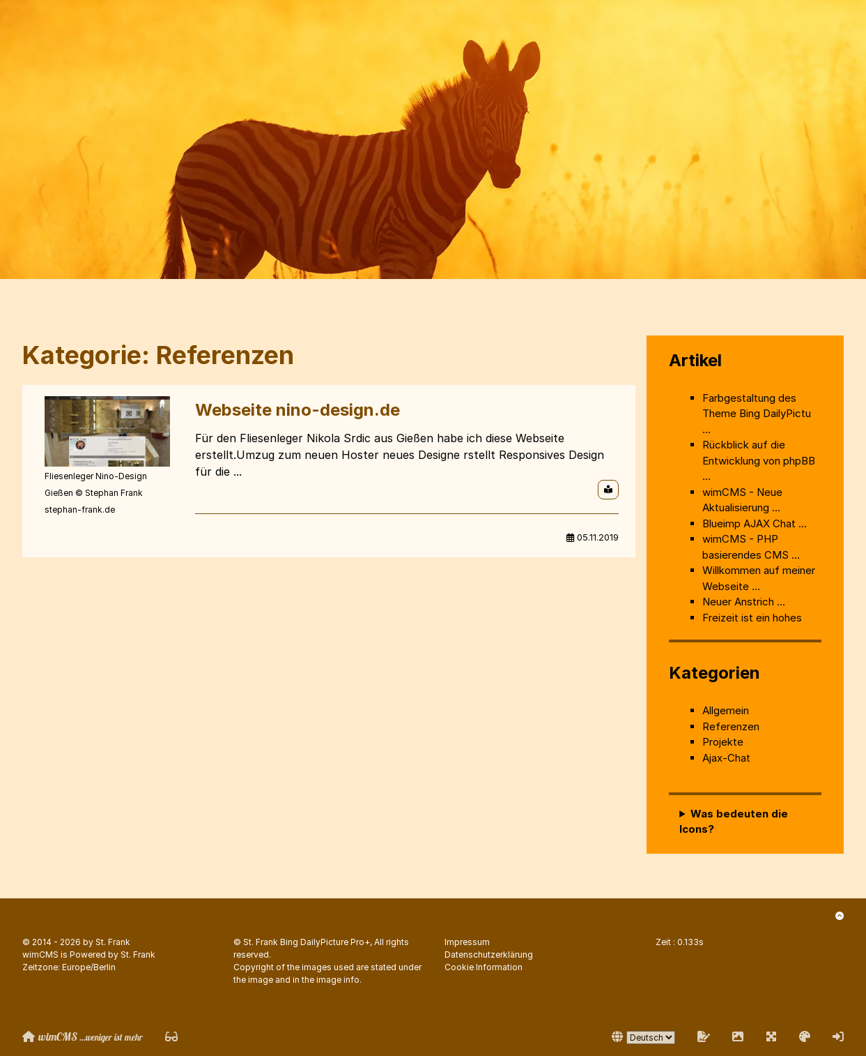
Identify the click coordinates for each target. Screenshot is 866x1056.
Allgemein (725, 710)
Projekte (722, 741)
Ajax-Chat (726, 757)
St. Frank (112, 942)
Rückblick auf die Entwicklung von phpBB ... (758, 460)
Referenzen (730, 726)
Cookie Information (483, 967)
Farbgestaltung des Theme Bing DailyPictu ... (756, 413)
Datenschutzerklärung (488, 954)
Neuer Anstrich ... (743, 601)
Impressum (467, 942)
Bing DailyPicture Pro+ (325, 942)
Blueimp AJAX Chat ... (754, 523)
